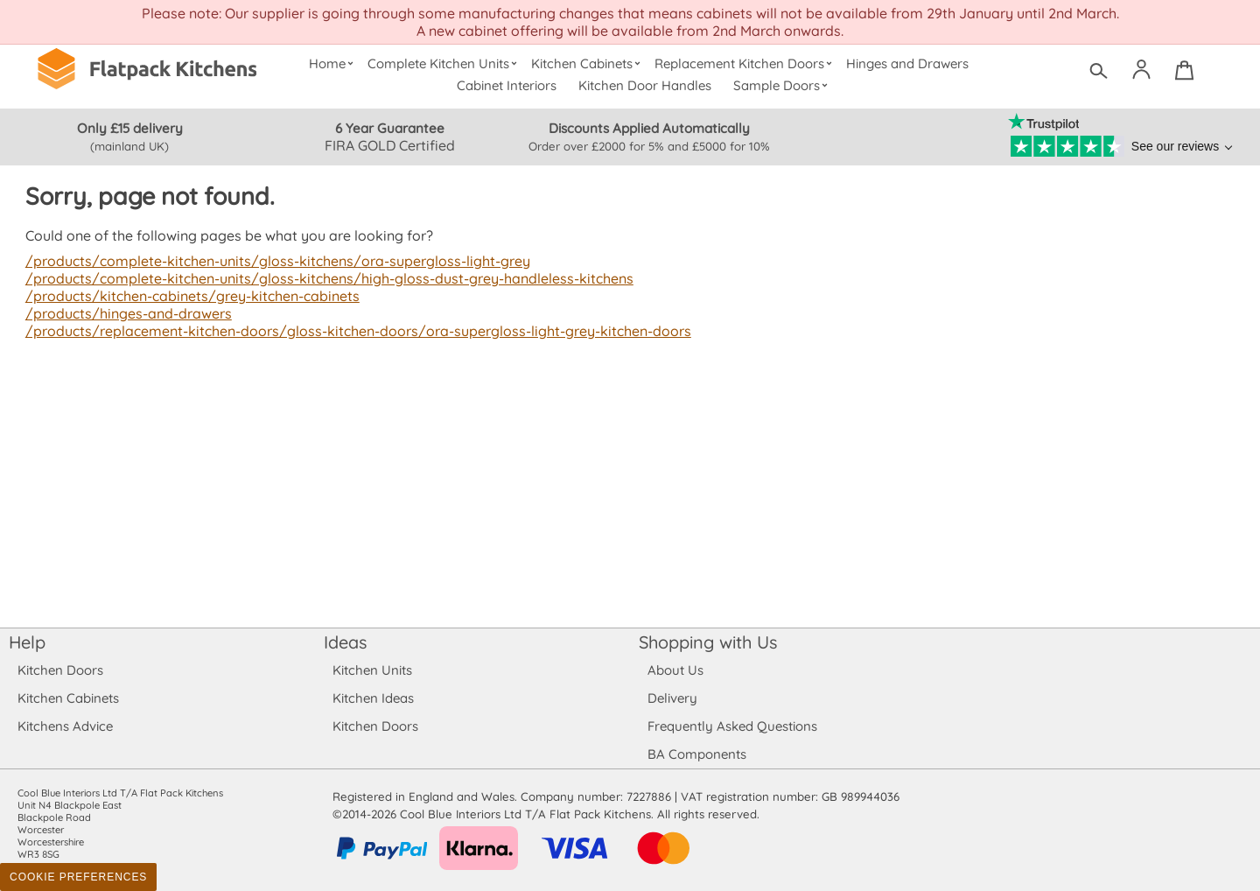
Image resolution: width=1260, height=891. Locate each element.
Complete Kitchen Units (444, 63)
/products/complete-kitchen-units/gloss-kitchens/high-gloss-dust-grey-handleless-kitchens (322, 278)
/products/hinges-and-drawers (126, 313)
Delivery (672, 698)
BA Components (697, 754)
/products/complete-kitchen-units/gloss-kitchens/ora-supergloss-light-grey (271, 261)
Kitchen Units (372, 670)
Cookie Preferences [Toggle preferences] (78, 877)
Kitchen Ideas (373, 698)
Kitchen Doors (60, 670)
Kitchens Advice (65, 726)
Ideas (346, 642)
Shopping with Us (708, 642)
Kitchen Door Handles (645, 85)
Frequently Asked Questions (732, 726)
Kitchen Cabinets (588, 63)
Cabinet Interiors (507, 85)
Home (333, 63)
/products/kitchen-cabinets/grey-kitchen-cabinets (189, 296)
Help (27, 642)
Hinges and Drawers (907, 63)
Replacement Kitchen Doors (746, 63)
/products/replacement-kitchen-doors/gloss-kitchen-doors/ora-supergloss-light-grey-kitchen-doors (350, 331)
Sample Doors (782, 85)
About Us (675, 670)
